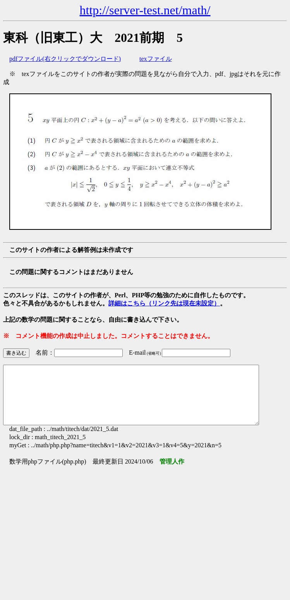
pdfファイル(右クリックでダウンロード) (65, 58)
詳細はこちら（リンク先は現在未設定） (164, 303)
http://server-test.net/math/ (145, 10)
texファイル (155, 58)
